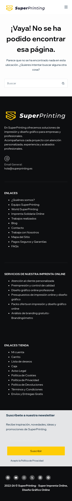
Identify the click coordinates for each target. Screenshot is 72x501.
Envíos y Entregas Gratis (27, 394)
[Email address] (36, 440)
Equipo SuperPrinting (25, 204)
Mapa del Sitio (20, 237)
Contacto (17, 228)
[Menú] (66, 7)
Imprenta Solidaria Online (27, 213)
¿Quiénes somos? (23, 200)
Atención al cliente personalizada (32, 281)
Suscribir (36, 451)
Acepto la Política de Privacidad (27, 460)
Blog (14, 223)
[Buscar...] (31, 83)
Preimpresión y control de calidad (33, 285)
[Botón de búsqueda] (63, 83)
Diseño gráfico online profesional (32, 290)
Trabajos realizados (23, 218)
